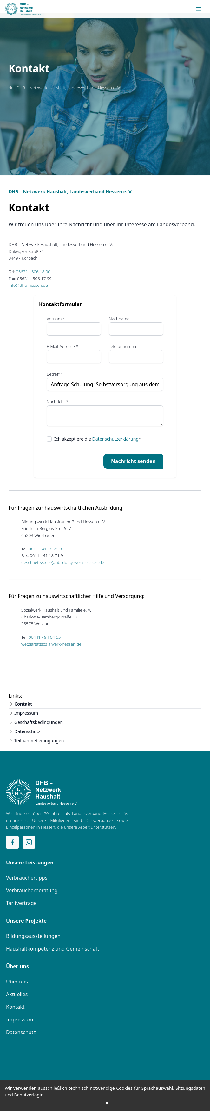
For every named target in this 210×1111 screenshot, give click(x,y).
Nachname (119, 319)
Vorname (55, 319)
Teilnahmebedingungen (39, 741)
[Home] (41, 792)
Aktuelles (17, 994)
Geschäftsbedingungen (38, 722)
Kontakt (23, 704)
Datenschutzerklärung (115, 439)
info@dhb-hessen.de (28, 285)
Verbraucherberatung (32, 890)
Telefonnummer (124, 346)
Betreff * (55, 374)
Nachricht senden (133, 461)
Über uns (17, 981)
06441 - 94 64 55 (45, 637)
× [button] (106, 1103)
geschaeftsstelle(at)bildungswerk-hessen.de (62, 562)
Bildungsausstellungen (33, 935)
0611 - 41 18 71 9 (45, 549)
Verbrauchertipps (26, 877)
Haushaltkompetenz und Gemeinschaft (52, 948)
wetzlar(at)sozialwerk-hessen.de (51, 644)
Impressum (26, 713)
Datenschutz (27, 731)
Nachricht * (58, 402)
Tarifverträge (21, 903)
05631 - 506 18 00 (33, 271)
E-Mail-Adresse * (62, 346)
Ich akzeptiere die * (97, 439)
